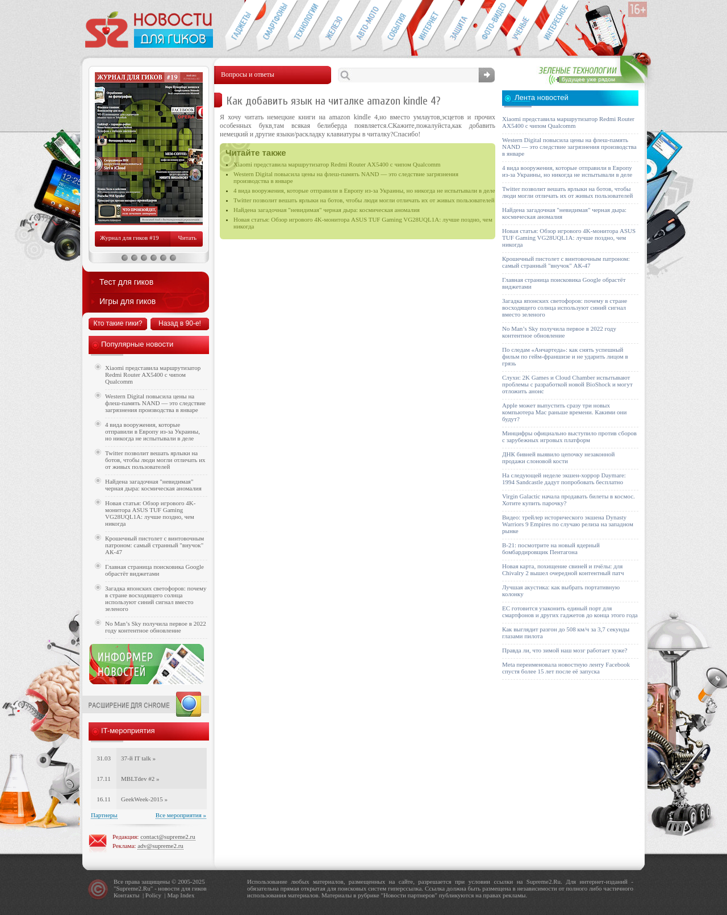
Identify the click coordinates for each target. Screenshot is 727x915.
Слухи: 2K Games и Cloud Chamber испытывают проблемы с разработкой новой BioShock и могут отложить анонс (567, 384)
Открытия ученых (521, 26)
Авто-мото (365, 26)
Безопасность (459, 26)
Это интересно (558, 26)
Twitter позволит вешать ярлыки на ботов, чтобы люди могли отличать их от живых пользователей (364, 200)
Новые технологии (303, 26)
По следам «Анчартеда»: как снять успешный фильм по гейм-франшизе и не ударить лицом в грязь (565, 356)
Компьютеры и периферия (334, 26)
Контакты (126, 895)
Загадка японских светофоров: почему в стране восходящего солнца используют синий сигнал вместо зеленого (156, 598)
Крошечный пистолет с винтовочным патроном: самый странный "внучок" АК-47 (154, 545)
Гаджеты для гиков (240, 26)
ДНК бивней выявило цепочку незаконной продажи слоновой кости (558, 457)
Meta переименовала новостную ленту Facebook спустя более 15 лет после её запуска (566, 668)
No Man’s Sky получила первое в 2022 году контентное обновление (155, 627)
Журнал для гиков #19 (129, 237)
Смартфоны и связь (271, 26)
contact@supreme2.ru (167, 836)
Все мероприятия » (181, 815)
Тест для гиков (126, 281)
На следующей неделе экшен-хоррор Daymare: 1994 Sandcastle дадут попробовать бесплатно (564, 478)
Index (187, 895)
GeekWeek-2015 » (144, 799)
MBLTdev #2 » (140, 778)
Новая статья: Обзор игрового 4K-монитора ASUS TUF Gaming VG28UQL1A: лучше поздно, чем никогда (150, 513)
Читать (187, 237)
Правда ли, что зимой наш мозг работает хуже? (564, 650)
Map (172, 895)
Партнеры (104, 815)
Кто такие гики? (117, 323)
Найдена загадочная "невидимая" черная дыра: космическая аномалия (326, 209)
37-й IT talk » (138, 758)
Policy (153, 895)
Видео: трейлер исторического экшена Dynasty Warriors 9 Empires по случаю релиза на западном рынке (567, 524)
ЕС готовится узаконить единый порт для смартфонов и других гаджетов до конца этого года (570, 611)
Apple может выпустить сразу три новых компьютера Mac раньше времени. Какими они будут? (564, 412)
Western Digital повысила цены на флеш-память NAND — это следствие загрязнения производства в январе (155, 403)
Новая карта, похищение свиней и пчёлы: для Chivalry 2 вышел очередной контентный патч (563, 569)
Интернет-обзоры (428, 26)
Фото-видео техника (490, 26)
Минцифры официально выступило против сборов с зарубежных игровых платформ (569, 436)
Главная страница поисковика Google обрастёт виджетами (154, 570)
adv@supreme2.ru (160, 845)
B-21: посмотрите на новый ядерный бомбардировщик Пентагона (551, 548)
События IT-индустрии (396, 26)
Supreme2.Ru (133, 888)
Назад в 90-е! (179, 323)
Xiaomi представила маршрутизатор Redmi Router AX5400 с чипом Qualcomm (337, 164)
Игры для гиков (127, 301)
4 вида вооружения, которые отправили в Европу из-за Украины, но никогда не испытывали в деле (364, 190)
